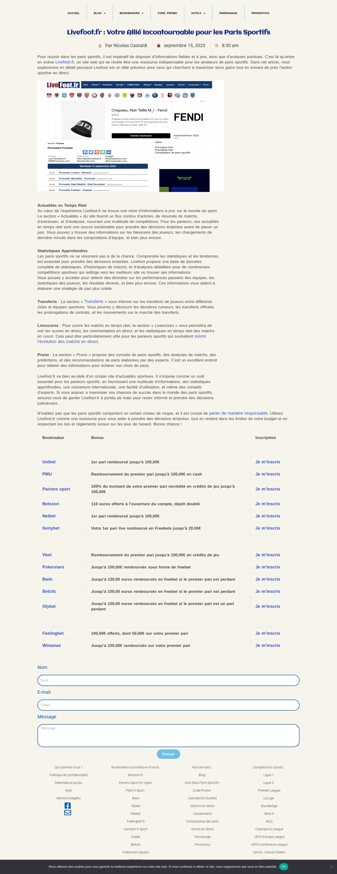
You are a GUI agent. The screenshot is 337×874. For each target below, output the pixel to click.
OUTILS (198, 13)
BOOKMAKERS (132, 13)
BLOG (100, 13)
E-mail (44, 692)
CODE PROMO (167, 13)
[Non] (331, 866)
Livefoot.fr (64, 62)
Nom (42, 667)
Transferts (93, 301)
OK (284, 866)
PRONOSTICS (260, 13)
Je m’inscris (267, 462)
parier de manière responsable (238, 413)
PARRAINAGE (228, 13)
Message (46, 716)
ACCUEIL (74, 13)
